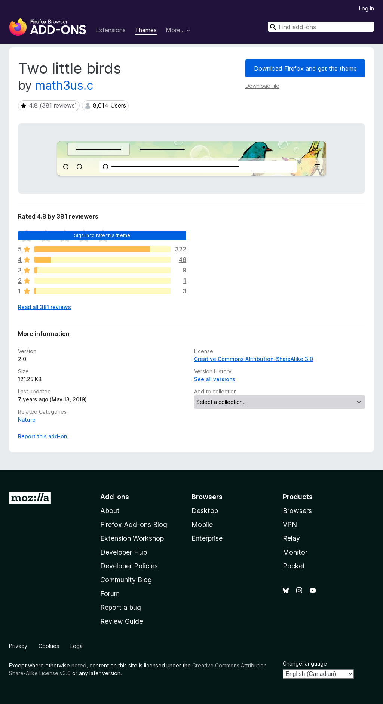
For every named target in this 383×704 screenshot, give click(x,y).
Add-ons (114, 497)
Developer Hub (123, 552)
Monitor (295, 552)
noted (78, 665)
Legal (77, 646)
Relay (291, 538)
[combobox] (321, 27)
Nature (27, 419)
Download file (262, 86)
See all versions (214, 379)
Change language (305, 663)
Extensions (110, 30)
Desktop (205, 511)
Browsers (297, 511)
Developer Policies (129, 566)
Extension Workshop (132, 538)
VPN (290, 524)
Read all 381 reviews (44, 307)
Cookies (49, 646)
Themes (146, 30)
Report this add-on (42, 436)
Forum (110, 594)
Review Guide (121, 621)
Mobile (202, 524)
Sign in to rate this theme (102, 235)
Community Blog (126, 580)
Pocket (294, 566)
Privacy (18, 646)
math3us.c (64, 85)
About (110, 511)
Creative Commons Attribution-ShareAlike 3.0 (253, 359)
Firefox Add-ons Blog (133, 524)
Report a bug (120, 607)
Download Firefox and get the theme (305, 68)
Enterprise (207, 538)
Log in (366, 8)
